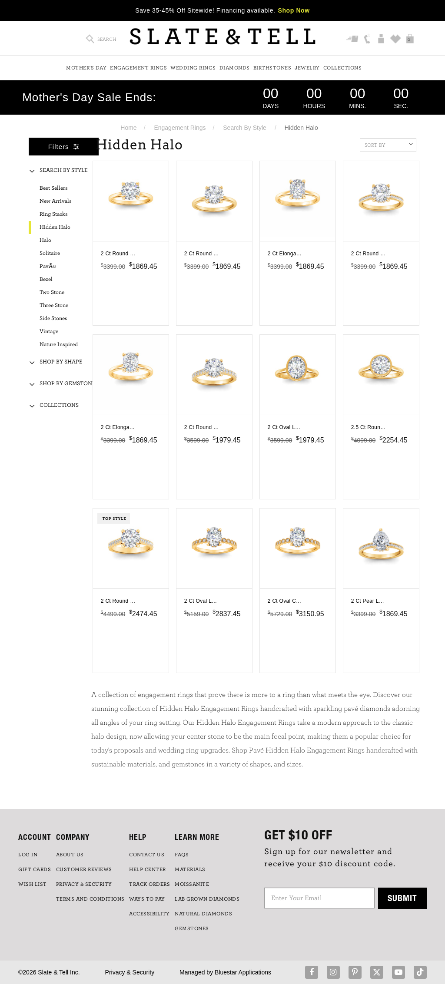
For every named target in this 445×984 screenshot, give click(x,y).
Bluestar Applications (243, 972)
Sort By (389, 144)
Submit (402, 898)
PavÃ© (48, 266)
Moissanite (192, 884)
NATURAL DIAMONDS (203, 913)
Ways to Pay (147, 898)
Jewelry (307, 67)
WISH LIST (32, 884)
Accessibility (149, 913)
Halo (45, 240)
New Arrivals (56, 201)
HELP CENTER (147, 869)
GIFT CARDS (34, 869)
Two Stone (52, 292)
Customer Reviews (84, 869)
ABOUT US (70, 854)
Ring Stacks (54, 214)
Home (128, 127)
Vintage (49, 331)
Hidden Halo (55, 227)
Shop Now (294, 10)
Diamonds (234, 67)
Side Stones (53, 318)
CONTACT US (146, 854)
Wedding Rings (193, 67)
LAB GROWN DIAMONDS (207, 898)
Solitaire (50, 253)
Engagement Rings (138, 67)
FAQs (182, 854)
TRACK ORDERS (149, 884)
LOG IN (27, 854)
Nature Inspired (59, 344)
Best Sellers (54, 188)
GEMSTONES (192, 928)
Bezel (46, 279)
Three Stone (54, 305)
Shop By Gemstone (68, 383)
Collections (342, 67)
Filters (64, 146)
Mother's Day (86, 67)
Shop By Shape (61, 362)
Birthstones (272, 67)
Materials (190, 869)
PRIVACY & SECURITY (84, 884)
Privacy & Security (130, 972)
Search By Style (244, 127)
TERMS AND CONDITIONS (90, 898)
